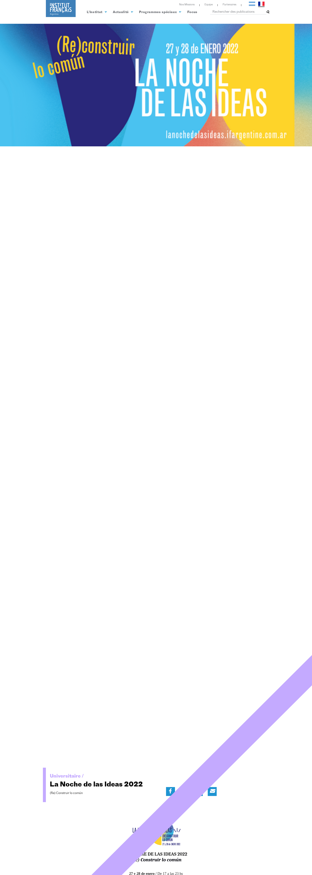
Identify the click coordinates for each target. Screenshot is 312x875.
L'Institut (97, 12)
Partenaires (229, 4)
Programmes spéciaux (160, 12)
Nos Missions (187, 4)
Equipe (209, 4)
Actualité (123, 12)
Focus (192, 12)
